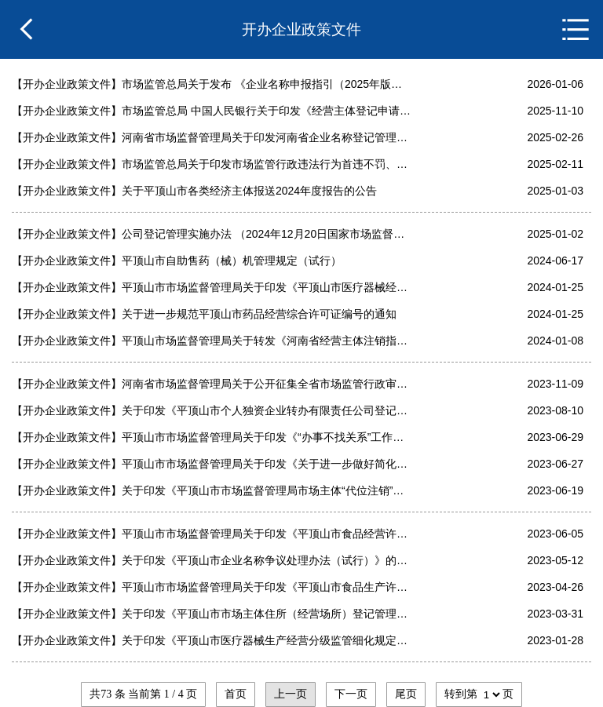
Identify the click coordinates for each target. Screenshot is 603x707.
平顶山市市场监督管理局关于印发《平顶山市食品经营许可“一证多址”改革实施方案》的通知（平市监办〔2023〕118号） (266, 533)
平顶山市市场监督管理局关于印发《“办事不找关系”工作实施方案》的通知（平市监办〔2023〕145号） (266, 437)
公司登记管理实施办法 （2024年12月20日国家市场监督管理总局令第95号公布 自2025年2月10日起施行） (266, 234)
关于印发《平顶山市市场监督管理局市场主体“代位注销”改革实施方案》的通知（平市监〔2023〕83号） (266, 490)
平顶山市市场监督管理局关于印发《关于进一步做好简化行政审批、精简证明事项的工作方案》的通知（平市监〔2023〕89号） (266, 463)
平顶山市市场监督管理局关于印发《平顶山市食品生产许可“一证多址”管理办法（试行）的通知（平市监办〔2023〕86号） (266, 587)
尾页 (406, 694)
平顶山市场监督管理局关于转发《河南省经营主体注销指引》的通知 (266, 340)
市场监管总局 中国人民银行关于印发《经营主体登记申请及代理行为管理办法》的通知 (266, 110)
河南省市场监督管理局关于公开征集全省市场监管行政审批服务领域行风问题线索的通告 (266, 383)
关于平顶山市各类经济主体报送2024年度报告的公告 (249, 190)
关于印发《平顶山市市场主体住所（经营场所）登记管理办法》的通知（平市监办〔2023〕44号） (266, 613)
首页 (236, 694)
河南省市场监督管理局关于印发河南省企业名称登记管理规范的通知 (266, 137)
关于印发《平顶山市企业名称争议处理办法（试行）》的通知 (266, 560)
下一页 (350, 694)
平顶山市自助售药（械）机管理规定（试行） (232, 260)
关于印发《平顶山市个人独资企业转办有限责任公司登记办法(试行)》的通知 (266, 410)
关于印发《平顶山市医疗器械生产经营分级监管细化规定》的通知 (266, 640)
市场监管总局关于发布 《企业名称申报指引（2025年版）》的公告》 (266, 84)
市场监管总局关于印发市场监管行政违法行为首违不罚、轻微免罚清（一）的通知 (266, 164)
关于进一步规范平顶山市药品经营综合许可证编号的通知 (259, 314)
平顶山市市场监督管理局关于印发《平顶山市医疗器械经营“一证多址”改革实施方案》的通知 (266, 287)
